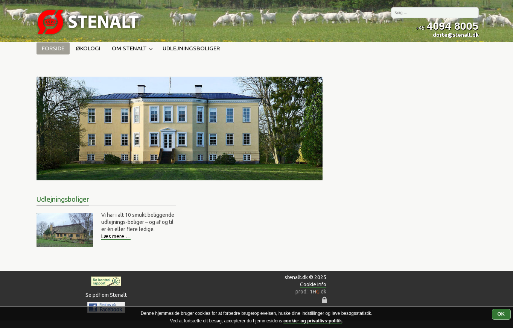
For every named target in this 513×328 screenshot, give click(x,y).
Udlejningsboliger (191, 48)
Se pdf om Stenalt (106, 295)
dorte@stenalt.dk (456, 35)
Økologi (88, 48)
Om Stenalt (131, 48)
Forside (53, 48)
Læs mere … (116, 236)
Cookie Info (313, 284)
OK (501, 314)
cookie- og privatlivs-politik (312, 320)
